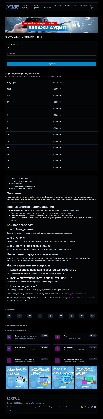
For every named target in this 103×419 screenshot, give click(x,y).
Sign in (92, 7)
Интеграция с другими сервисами (23, 186)
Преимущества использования (22, 181)
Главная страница (25, 7)
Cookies (9, 407)
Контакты (83, 5)
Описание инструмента (19, 179)
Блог (75, 5)
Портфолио (57, 5)
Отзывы (67, 5)
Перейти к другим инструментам (74, 294)
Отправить (51, 64)
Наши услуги (36, 7)
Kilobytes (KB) (12, 44)
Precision (11, 54)
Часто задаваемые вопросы (21, 188)
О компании (47, 7)
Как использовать (18, 184)
